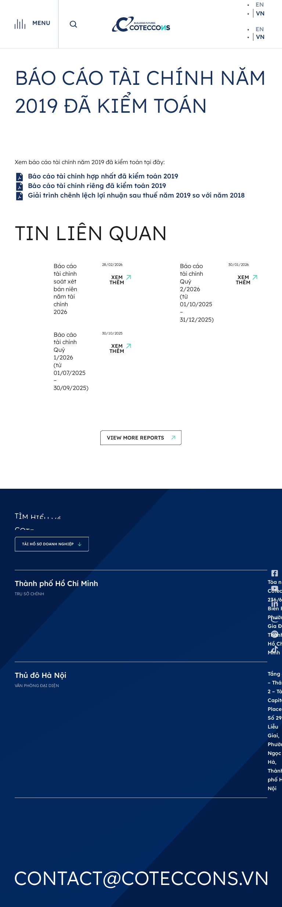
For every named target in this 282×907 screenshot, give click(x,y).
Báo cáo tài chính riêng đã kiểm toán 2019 (90, 186)
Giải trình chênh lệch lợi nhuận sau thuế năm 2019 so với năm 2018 (130, 196)
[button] (141, 437)
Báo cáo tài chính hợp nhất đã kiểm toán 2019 (96, 177)
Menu (41, 22)
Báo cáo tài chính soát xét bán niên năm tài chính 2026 (65, 288)
